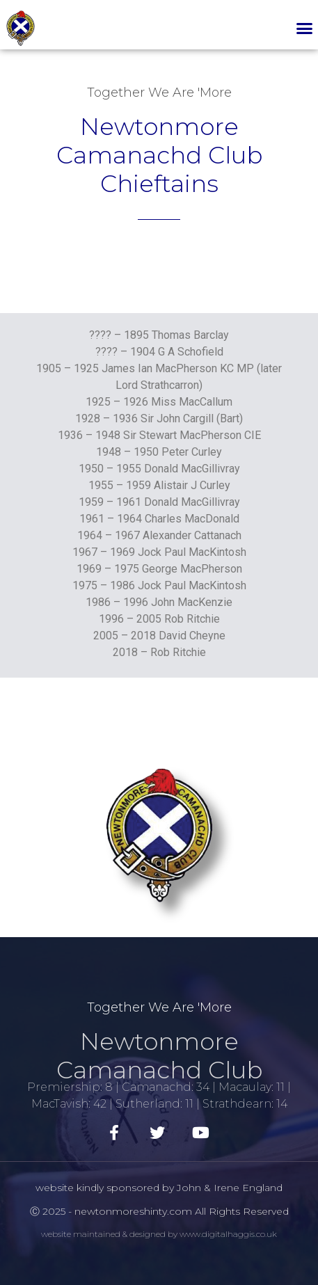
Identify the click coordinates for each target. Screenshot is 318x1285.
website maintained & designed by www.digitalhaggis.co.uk (159, 1234)
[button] (304, 28)
